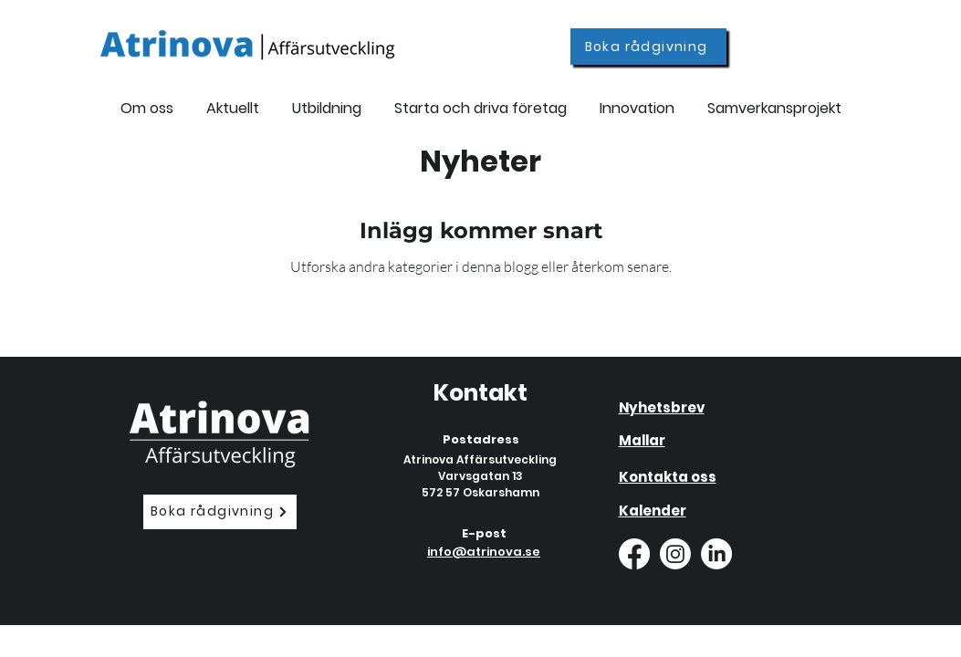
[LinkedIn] (716, 553)
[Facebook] (634, 553)
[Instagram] (675, 553)
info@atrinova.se (483, 551)
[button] (327, 99)
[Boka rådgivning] (648, 46)
